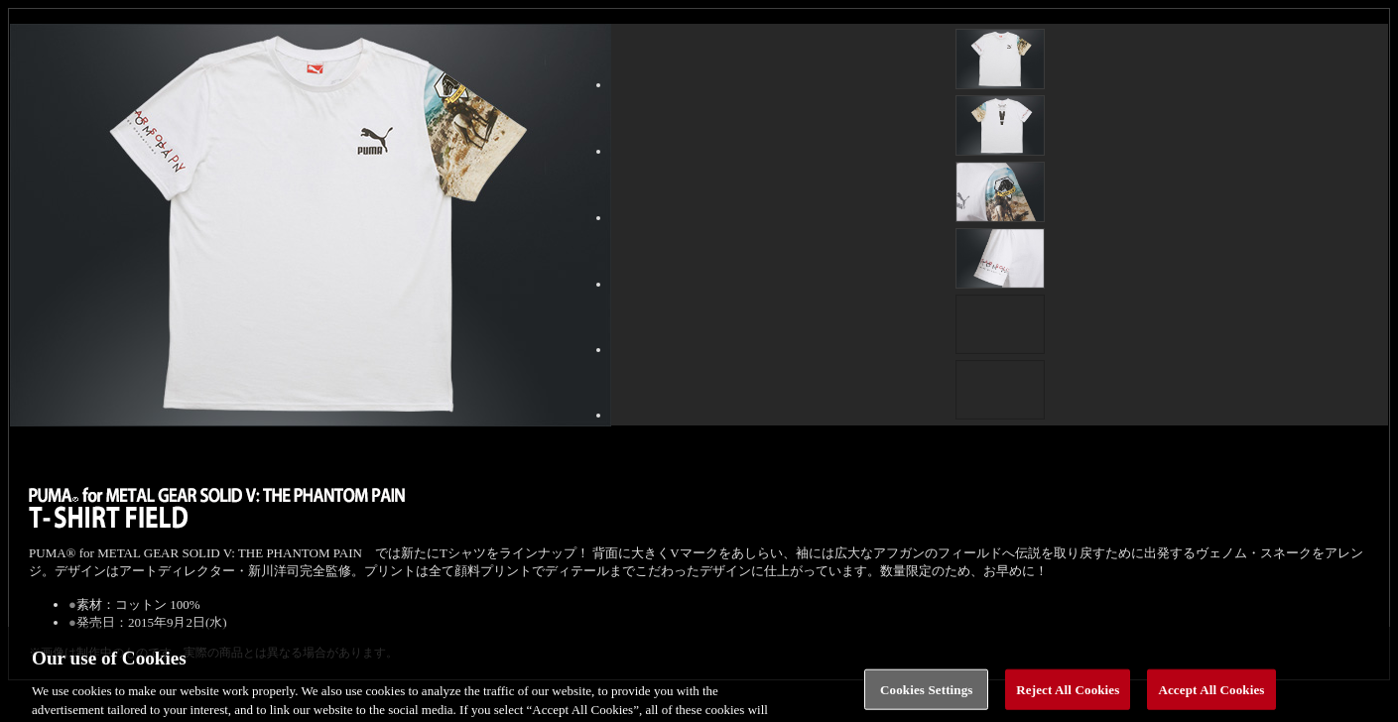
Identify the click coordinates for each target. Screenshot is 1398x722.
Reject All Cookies (1067, 696)
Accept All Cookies (1211, 696)
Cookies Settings (926, 696)
